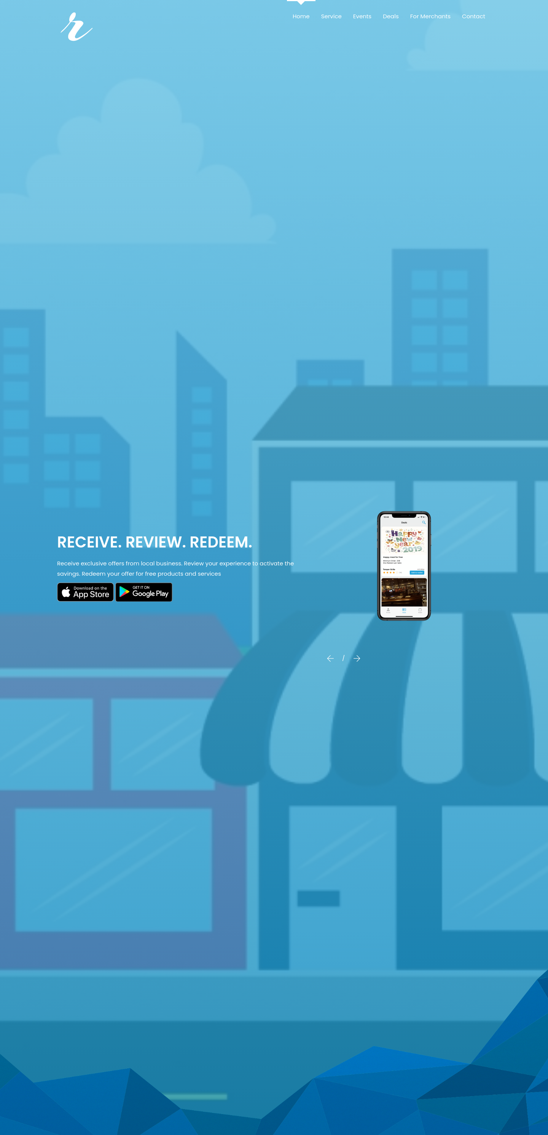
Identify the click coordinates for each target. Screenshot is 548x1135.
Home (301, 16)
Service (331, 16)
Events (362, 16)
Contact (473, 16)
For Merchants (430, 16)
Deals (391, 16)
